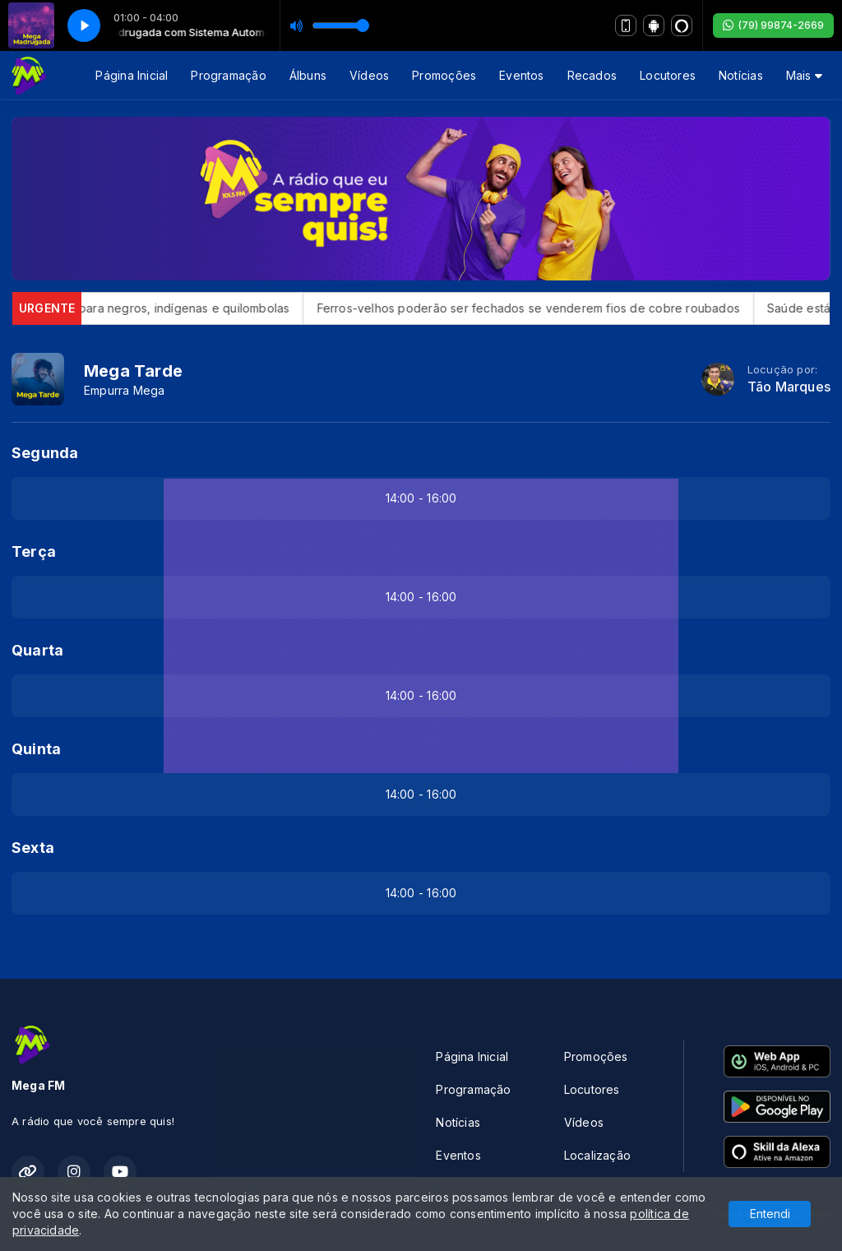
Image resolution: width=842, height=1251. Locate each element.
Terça (34, 551)
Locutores (668, 75)
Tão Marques (788, 387)
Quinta (36, 749)
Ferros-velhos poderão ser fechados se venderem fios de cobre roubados (543, 308)
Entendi (770, 1214)
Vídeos (369, 75)
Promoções (444, 75)
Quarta (37, 650)
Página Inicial (131, 75)
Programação (228, 75)
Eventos (521, 75)
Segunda (45, 452)
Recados (592, 75)
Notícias (741, 75)
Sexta (33, 847)
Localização (597, 1155)
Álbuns (307, 75)
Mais (804, 75)
